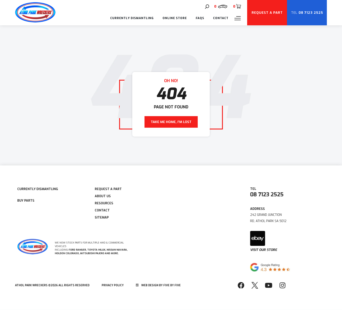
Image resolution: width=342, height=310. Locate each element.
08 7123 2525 (271, 194)
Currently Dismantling (132, 18)
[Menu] (237, 18)
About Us (99, 196)
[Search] (207, 6)
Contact (220, 18)
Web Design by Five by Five (154, 285)
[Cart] (237, 6)
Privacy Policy (109, 285)
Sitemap (98, 217)
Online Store (175, 18)
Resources (100, 203)
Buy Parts (21, 201)
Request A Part (104, 189)
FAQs (200, 18)
